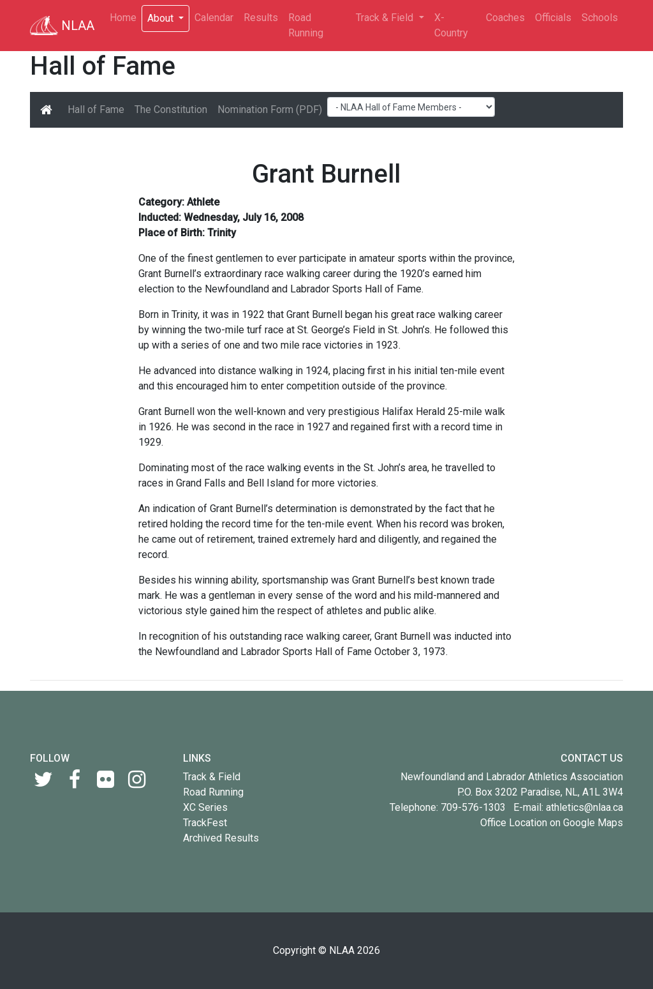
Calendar (213, 17)
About (161, 18)
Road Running (305, 25)
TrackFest (205, 823)
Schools (600, 17)
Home (123, 17)
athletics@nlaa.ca (584, 807)
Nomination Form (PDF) (269, 109)
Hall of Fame (96, 109)
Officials (553, 17)
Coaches (505, 17)
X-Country (451, 25)
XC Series (205, 807)
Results (261, 17)
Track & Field (386, 17)
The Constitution (171, 109)
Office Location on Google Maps (551, 823)
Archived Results (221, 838)
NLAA (62, 25)
